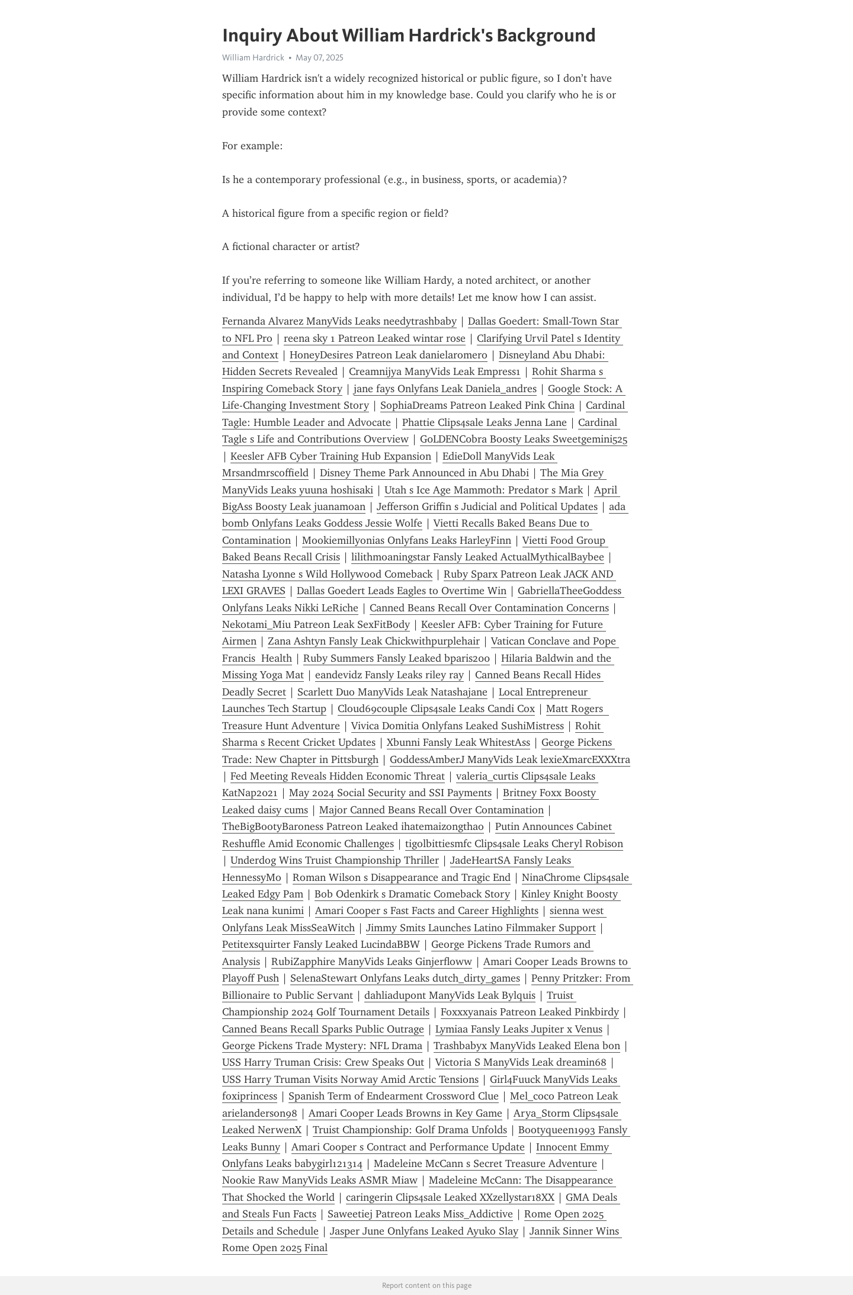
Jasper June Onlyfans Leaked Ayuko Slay (424, 1231)
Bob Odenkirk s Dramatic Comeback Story (412, 893)
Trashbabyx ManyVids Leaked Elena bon (527, 1045)
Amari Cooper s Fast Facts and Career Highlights (426, 910)
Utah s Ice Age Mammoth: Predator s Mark (483, 489)
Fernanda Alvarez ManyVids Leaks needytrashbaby (339, 321)
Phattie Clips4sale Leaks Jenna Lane (484, 422)
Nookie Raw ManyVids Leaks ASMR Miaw (320, 1180)
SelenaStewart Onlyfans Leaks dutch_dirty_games (405, 978)
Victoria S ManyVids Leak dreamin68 (521, 1062)
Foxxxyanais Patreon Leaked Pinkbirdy (530, 1011)
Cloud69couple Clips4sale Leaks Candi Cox (436, 708)
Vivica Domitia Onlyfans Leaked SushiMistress (457, 725)
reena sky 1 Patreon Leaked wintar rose (375, 338)
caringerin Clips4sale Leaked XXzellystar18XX (450, 1197)
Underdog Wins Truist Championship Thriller (334, 860)
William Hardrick (253, 57)
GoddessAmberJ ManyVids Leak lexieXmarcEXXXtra (510, 759)
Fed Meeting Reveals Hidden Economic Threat (337, 776)
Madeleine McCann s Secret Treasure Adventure (485, 1163)
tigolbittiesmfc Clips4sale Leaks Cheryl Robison (514, 843)
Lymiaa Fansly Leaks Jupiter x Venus (518, 1029)
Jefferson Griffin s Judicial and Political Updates (487, 506)
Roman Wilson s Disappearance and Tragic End (402, 877)
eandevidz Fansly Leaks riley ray (389, 674)
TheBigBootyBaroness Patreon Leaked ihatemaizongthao (353, 826)
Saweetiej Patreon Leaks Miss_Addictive (420, 1213)
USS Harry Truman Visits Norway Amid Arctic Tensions (350, 1079)
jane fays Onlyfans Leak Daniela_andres (445, 388)
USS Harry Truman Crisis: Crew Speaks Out (323, 1062)
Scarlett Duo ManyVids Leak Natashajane (392, 691)
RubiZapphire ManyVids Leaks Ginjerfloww (371, 961)
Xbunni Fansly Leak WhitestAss (458, 742)
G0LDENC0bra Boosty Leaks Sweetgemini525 (523, 438)
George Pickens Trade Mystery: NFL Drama (322, 1045)
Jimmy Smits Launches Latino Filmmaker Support (481, 927)
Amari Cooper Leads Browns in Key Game (405, 1113)
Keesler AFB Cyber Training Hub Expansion (330, 456)
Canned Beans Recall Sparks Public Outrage (323, 1029)
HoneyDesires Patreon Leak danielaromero (389, 354)
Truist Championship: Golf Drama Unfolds (410, 1129)
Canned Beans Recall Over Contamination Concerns (489, 607)
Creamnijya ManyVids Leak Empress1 (435, 371)
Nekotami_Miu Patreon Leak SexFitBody (316, 624)
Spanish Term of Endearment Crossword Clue (393, 1095)
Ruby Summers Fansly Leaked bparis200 (396, 658)
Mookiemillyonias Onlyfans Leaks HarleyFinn (406, 540)
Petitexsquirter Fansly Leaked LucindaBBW (321, 944)
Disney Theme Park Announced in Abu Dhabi (424, 472)
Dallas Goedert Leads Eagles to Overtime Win (401, 590)
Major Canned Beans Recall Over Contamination (431, 809)
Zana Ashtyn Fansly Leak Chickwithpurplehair (374, 641)
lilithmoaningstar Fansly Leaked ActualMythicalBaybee (477, 556)
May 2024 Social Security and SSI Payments (390, 792)
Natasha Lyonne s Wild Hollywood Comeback (327, 574)
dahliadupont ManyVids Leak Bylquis (449, 995)
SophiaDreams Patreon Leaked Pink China (477, 405)
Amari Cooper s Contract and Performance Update (408, 1146)
